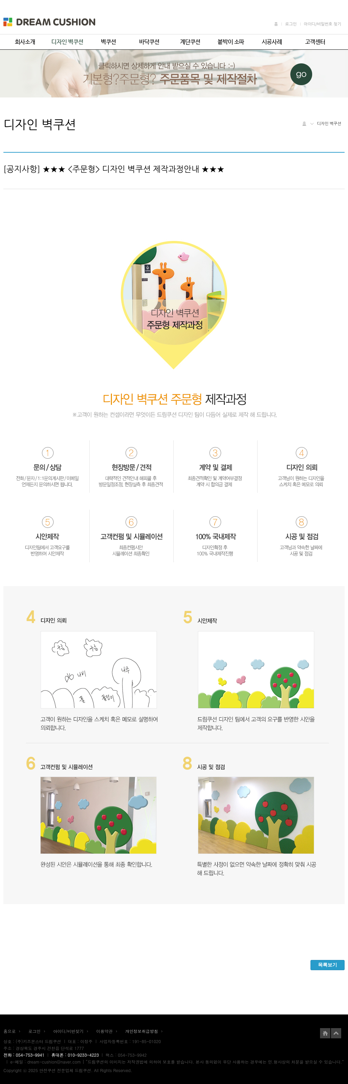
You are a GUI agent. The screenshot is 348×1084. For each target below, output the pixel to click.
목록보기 (327, 964)
